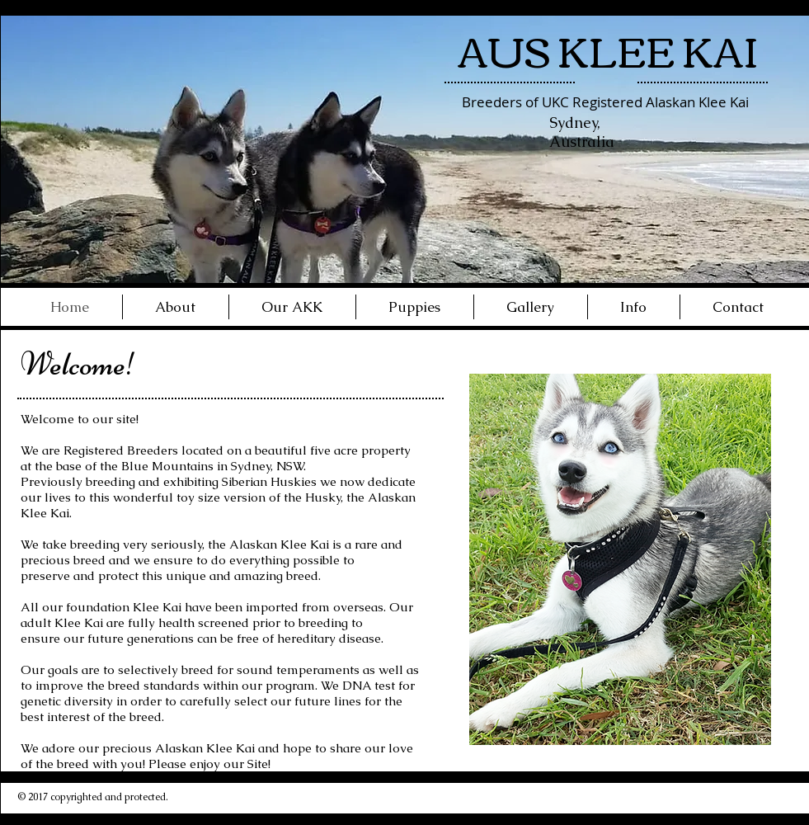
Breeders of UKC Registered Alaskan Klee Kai (605, 101)
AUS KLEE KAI (608, 49)
